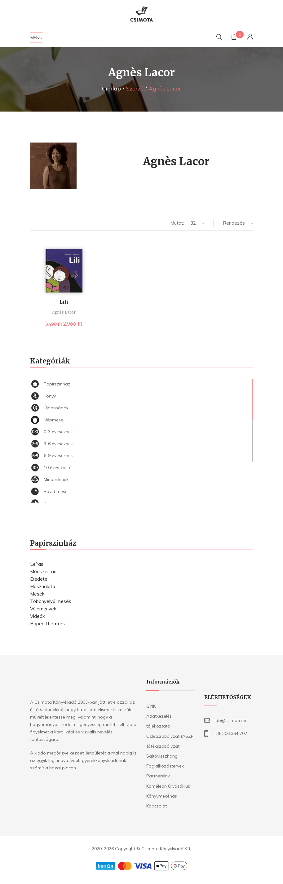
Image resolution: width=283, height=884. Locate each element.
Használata (42, 586)
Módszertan (43, 571)
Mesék (37, 594)
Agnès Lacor (64, 312)
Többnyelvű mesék (50, 601)
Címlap (111, 88)
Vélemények (43, 609)
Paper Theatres (47, 624)
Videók (37, 616)
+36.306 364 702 (230, 733)
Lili (64, 302)
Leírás (36, 564)
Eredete (38, 579)
